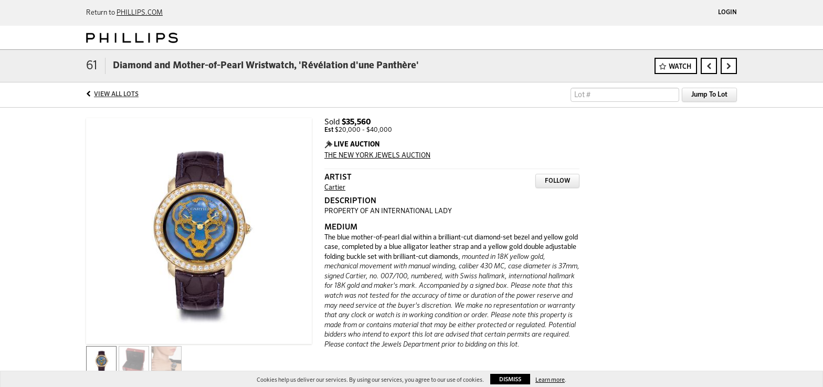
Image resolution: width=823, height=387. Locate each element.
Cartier (334, 187)
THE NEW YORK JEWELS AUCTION (377, 155)
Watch (680, 67)
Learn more (550, 380)
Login (727, 12)
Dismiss (510, 379)
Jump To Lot (709, 94)
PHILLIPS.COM (140, 12)
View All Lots (116, 94)
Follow (557, 181)
